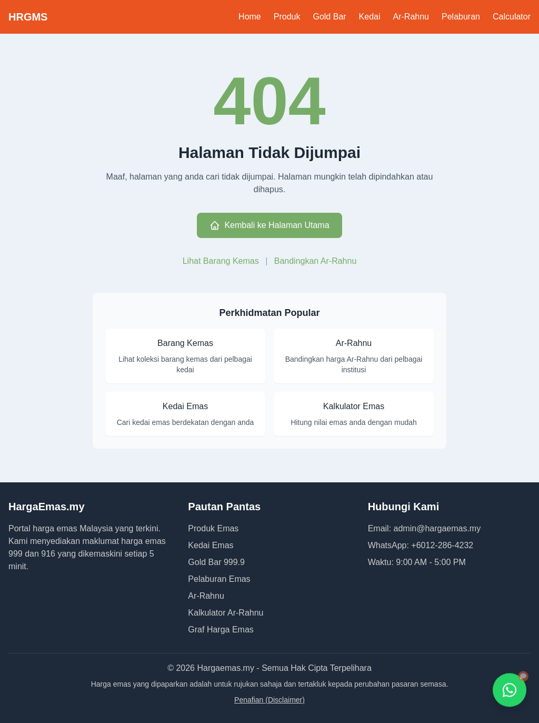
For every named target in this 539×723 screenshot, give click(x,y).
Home (249, 16)
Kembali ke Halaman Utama (269, 225)
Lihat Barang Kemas (222, 260)
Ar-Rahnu (411, 16)
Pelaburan (461, 16)
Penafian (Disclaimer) (269, 700)
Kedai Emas (210, 545)
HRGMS (27, 17)
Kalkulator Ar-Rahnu (225, 612)
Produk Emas (213, 528)
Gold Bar (329, 16)
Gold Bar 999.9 (216, 562)
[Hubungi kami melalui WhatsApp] (509, 690)
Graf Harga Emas (220, 629)
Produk (287, 16)
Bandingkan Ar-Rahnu (315, 260)
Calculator (512, 16)
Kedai (370, 16)
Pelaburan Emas (219, 579)
